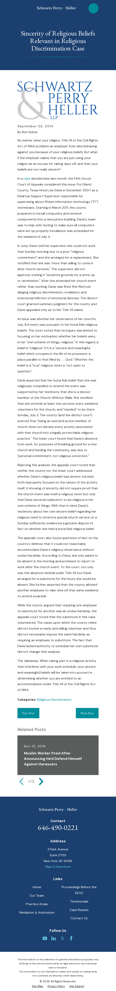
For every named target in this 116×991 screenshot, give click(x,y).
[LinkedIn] (53, 938)
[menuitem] (37, 986)
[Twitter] (62, 938)
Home (37, 887)
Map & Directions (58, 867)
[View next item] (41, 781)
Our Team (37, 895)
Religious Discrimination (54, 699)
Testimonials (79, 901)
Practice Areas (37, 904)
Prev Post (28, 713)
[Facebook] (71, 938)
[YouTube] (45, 938)
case (27, 178)
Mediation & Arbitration (37, 912)
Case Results (79, 910)
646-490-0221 (58, 827)
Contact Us (79, 918)
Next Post (87, 713)
